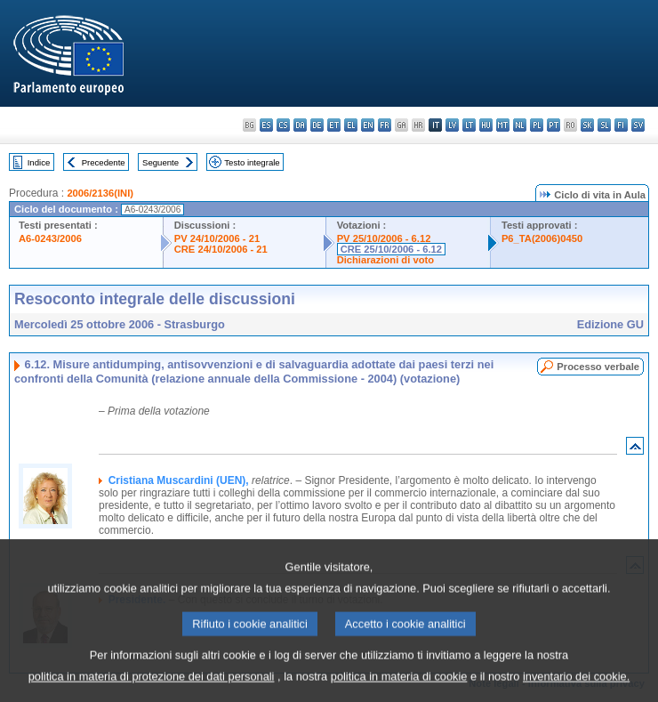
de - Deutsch (317, 125)
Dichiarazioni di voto (385, 259)
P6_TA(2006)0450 (542, 238)
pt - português (553, 125)
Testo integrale (251, 162)
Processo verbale (598, 366)
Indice (39, 162)
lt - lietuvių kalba (469, 125)
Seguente (160, 162)
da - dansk (300, 125)
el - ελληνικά (350, 125)
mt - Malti (503, 125)
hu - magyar (486, 125)
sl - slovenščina (604, 125)
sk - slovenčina (587, 125)
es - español (266, 125)
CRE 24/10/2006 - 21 (221, 249)
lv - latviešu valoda (452, 125)
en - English (367, 125)
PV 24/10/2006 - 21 (217, 238)
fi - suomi (621, 125)
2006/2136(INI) (100, 193)
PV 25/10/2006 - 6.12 (384, 238)
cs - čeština (283, 125)
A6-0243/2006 (50, 238)
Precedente (103, 162)
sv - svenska (638, 125)
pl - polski (536, 125)
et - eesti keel (334, 125)
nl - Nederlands (519, 125)
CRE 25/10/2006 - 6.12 (391, 249)
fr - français (384, 125)
